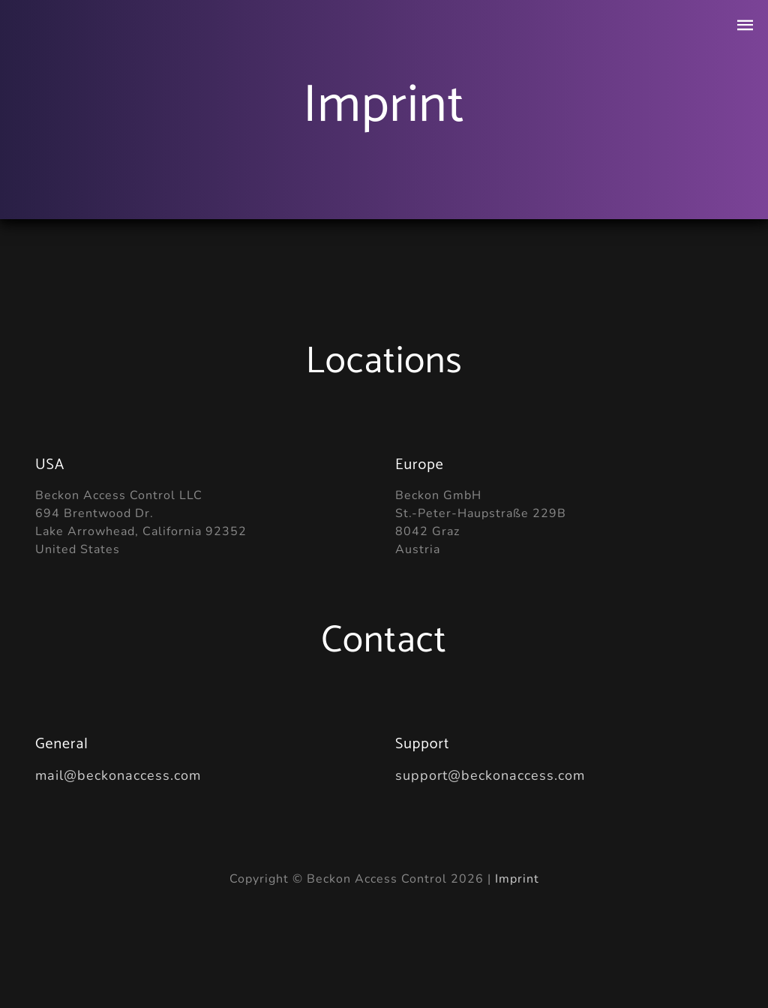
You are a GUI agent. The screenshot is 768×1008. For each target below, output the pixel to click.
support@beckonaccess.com (490, 775)
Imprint (517, 879)
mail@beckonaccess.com (118, 775)
